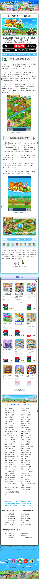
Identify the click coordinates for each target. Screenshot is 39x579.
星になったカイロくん (27, 423)
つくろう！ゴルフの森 (27, 471)
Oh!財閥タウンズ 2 (26, 522)
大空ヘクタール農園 (10, 442)
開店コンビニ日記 (9, 473)
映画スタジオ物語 (9, 462)
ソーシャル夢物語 (25, 442)
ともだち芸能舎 (25, 444)
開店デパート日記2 (26, 462)
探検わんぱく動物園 (10, 477)
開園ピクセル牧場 (9, 452)
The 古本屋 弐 (24, 533)
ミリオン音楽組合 (25, 520)
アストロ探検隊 (9, 417)
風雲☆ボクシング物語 (11, 466)
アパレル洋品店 (25, 427)
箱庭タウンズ (24, 456)
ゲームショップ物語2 (10, 520)
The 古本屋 (8, 533)
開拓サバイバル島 (25, 431)
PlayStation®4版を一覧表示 (12, 503)
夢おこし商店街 (9, 444)
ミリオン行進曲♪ (9, 419)
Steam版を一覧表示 (26, 501)
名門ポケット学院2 (26, 415)
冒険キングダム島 (25, 460)
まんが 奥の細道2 (25, 518)
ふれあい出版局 (9, 437)
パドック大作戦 (9, 524)
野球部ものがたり (9, 454)
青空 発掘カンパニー (10, 412)
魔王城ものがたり (9, 489)
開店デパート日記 (25, 419)
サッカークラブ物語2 (10, 439)
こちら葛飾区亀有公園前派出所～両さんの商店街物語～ (12, 493)
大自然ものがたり (25, 412)
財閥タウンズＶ (9, 427)
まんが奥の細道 (25, 514)
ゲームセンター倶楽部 (11, 435)
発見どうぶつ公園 (9, 458)
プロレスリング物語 (10, 483)
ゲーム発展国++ (9, 408)
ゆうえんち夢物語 (9, 471)
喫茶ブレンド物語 (9, 479)
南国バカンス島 (25, 473)
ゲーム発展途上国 (9, 514)
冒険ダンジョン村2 (26, 466)
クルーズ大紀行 (9, 421)
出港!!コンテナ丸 (25, 410)
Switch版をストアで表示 (11, 501)
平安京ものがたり (25, 481)
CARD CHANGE (25, 516)
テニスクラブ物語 (25, 448)
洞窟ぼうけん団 (9, 481)
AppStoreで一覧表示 (26, 505)
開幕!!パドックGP (9, 423)
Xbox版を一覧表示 (26, 503)
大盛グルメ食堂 (25, 421)
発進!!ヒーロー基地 (10, 450)
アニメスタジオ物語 (26, 429)
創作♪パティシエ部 (26, 435)
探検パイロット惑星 (26, 487)
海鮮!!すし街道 (25, 425)
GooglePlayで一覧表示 (11, 505)
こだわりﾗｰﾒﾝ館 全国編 (27, 446)
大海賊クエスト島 (25, 439)
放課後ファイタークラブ (11, 456)
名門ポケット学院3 (10, 475)
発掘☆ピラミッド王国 (11, 431)
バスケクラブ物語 (9, 464)
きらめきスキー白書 (26, 452)
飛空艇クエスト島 (25, 489)
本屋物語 (23, 535)
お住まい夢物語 (25, 433)
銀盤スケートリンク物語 (11, 487)
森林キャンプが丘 (25, 469)
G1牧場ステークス (10, 433)
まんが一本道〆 (25, 417)
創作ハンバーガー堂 (10, 469)
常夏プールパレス (25, 458)
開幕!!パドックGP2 (26, 454)
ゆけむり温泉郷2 (25, 464)
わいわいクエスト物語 (11, 460)
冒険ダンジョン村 (9, 410)
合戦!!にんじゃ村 (9, 429)
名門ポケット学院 (9, 415)
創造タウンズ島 (25, 477)
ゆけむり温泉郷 (25, 408)
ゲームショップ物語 (10, 516)
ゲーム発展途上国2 (10, 518)
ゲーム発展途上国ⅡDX (26, 537)
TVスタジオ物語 (25, 479)
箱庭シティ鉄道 (25, 450)
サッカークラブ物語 (26, 437)
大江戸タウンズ (9, 425)
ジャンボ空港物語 (25, 475)
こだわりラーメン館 (10, 446)
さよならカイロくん (26, 524)
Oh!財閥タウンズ (9, 522)
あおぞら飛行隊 (9, 448)
